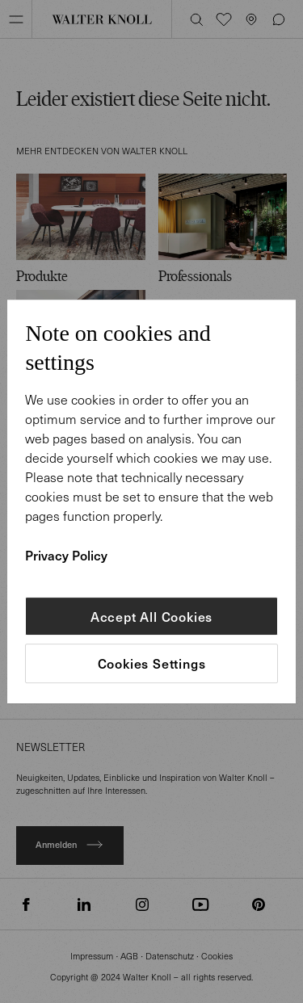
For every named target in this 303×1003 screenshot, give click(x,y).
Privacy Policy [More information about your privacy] (66, 554)
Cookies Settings (152, 664)
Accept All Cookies (151, 616)
